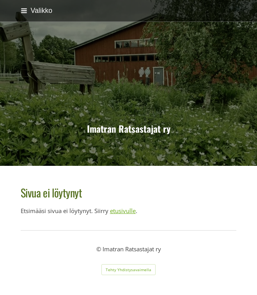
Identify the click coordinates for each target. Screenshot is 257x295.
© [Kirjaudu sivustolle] (99, 249)
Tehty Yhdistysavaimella (128, 269)
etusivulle (123, 211)
